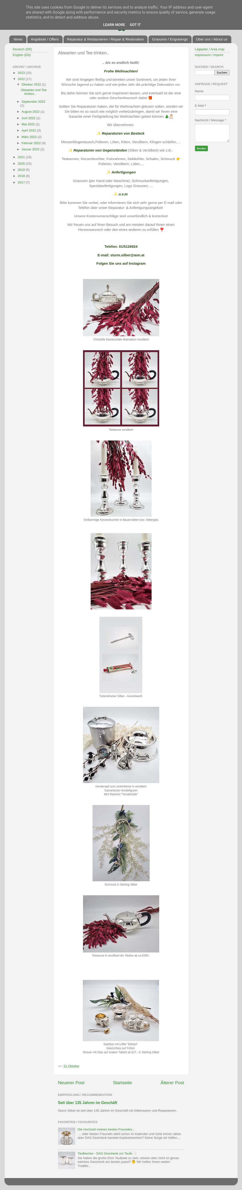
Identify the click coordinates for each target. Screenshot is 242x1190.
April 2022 (29, 130)
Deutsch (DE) (22, 49)
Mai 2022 (29, 124)
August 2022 (31, 111)
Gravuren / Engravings (170, 39)
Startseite (122, 1082)
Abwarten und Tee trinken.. (34, 92)
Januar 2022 (31, 149)
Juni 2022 (29, 118)
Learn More (114, 25)
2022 (22, 79)
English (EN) (22, 55)
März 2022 (30, 137)
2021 (22, 157)
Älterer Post (172, 1082)
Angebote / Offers (45, 39)
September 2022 (33, 101)
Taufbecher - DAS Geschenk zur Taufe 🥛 (107, 1153)
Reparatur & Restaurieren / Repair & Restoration (105, 39)
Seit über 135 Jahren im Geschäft (87, 1103)
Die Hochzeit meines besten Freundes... (106, 1129)
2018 (22, 176)
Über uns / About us (211, 39)
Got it (135, 25)
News (18, 39)
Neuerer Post (71, 1082)
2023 (22, 73)
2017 (22, 182)
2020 (22, 163)
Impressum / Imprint (209, 55)
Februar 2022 (32, 143)
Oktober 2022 (32, 84)
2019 (22, 170)
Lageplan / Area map (210, 49)
